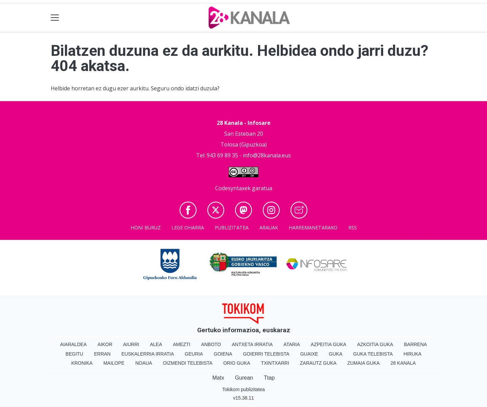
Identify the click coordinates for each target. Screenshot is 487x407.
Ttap (269, 378)
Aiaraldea (73, 344)
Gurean (244, 378)
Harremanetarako (313, 227)
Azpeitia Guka (328, 344)
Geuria (194, 354)
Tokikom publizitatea (243, 389)
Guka (336, 354)
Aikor (104, 344)
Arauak (268, 227)
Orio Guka (236, 363)
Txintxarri (275, 363)
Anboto (211, 344)
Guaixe (309, 354)
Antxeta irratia (252, 344)
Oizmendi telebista (188, 363)
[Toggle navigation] (55, 18)
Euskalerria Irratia (147, 354)
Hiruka (412, 354)
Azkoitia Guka (375, 344)
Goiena (223, 354)
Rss (352, 227)
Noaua (143, 363)
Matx (218, 378)
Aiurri (131, 344)
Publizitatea (232, 227)
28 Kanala (403, 363)
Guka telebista (373, 354)
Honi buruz (146, 227)
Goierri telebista (266, 354)
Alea (156, 344)
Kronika (82, 363)
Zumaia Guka (363, 363)
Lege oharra (187, 227)
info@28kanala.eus (267, 155)
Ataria (291, 344)
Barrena (415, 344)
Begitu (74, 354)
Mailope (113, 363)
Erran (102, 354)
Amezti (181, 344)
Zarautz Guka (318, 363)
